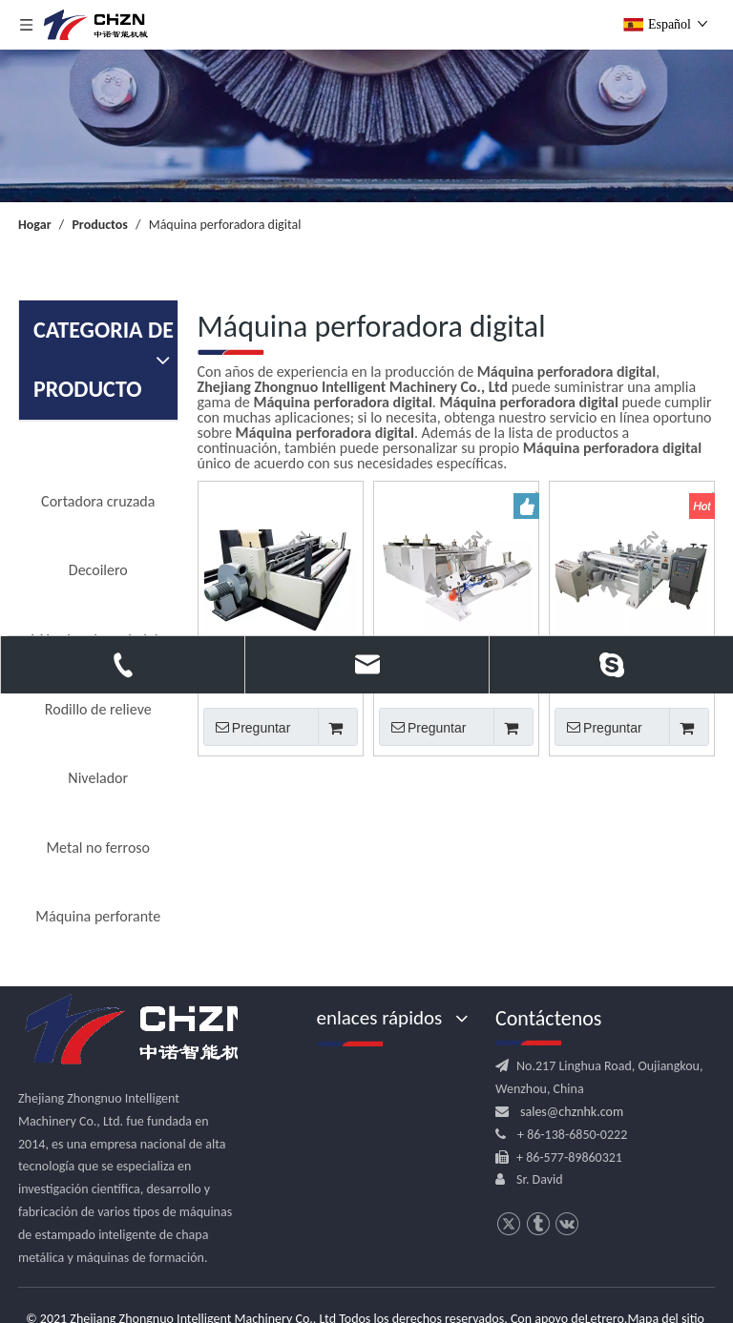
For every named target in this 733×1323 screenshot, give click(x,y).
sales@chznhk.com (571, 1112)
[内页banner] (366, 126)
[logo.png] (142, 1030)
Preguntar (247, 727)
